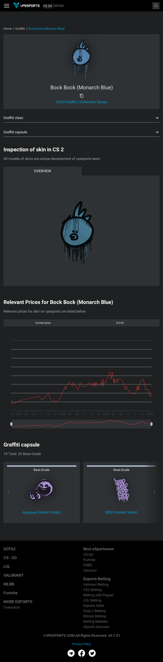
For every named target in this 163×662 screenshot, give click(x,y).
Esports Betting (96, 578)
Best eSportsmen (98, 549)
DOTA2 (59, 5)
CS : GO (10, 557)
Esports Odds (93, 605)
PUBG (87, 565)
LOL (7, 566)
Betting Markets (95, 621)
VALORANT (14, 575)
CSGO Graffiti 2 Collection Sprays (81, 102)
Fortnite (11, 593)
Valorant (90, 570)
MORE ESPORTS (18, 601)
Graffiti (20, 28)
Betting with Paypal (98, 595)
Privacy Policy (81, 644)
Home (8, 28)
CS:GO (47, 5)
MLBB (9, 584)
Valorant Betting (95, 584)
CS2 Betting (92, 590)
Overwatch (12, 607)
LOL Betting (92, 600)
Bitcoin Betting (94, 616)
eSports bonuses (96, 627)
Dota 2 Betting (94, 611)
